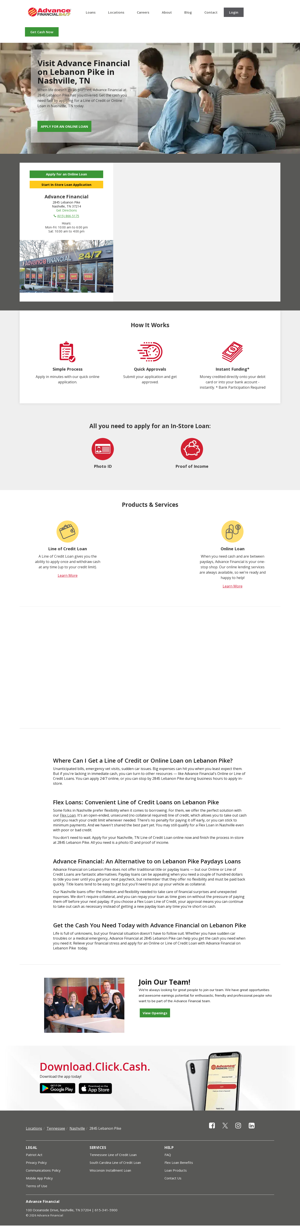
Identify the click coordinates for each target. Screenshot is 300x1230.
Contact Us (172, 1178)
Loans (91, 12)
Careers (143, 12)
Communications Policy (43, 1170)
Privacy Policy (36, 1162)
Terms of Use (36, 1186)
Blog (188, 12)
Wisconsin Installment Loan (110, 1170)
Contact (211, 12)
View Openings (155, 1013)
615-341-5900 (106, 1210)
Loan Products (175, 1170)
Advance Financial (49, 12)
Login (233, 12)
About (167, 12)
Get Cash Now (41, 32)
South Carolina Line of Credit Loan (115, 1162)
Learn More (68, 575)
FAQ (167, 1154)
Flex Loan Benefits (178, 1162)
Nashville (77, 1128)
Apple (96, 1088)
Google (57, 1088)
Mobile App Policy (39, 1178)
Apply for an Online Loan (64, 126)
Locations (116, 12)
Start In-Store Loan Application (66, 185)
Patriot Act (34, 1154)
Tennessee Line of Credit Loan (113, 1154)
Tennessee (56, 1128)
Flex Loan (68, 815)
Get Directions (66, 210)
